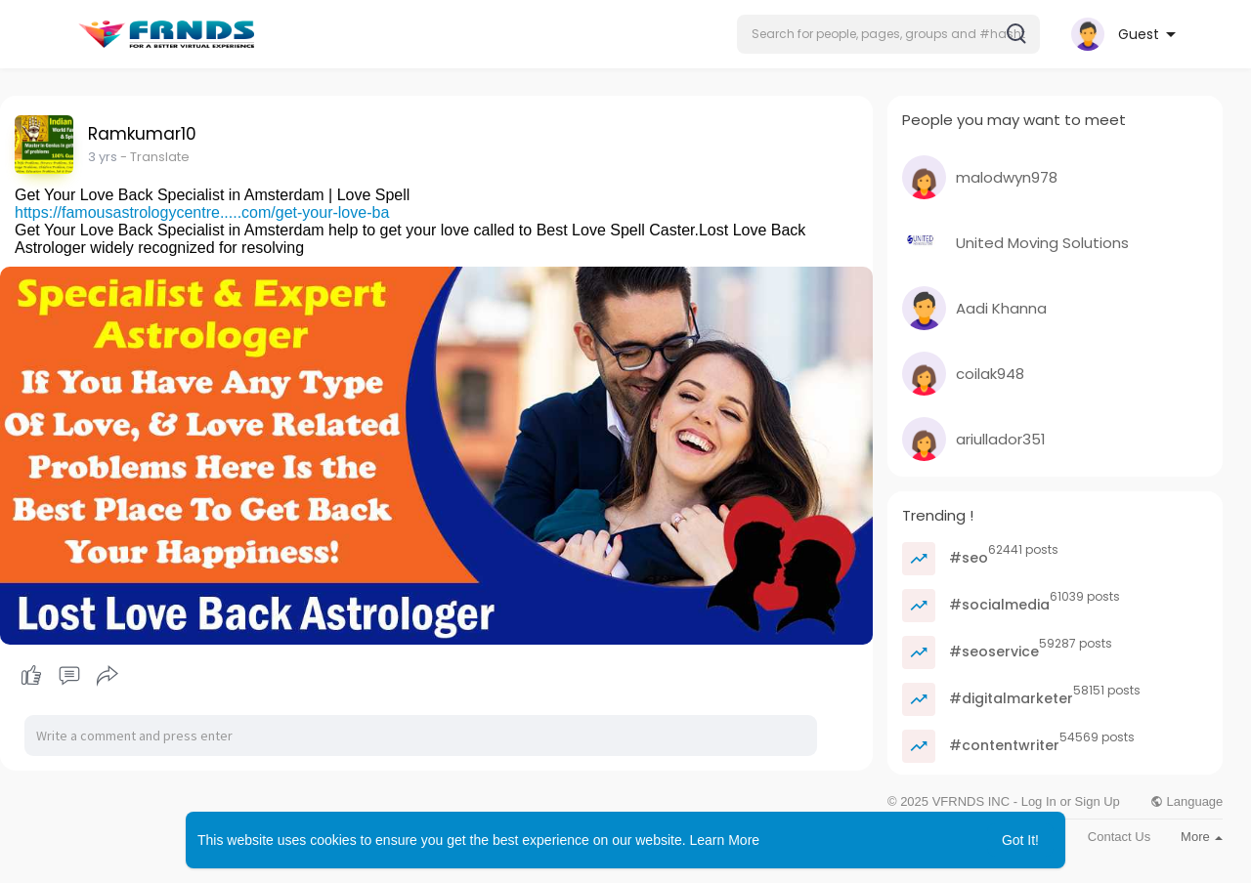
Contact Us (1119, 836)
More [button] (1202, 836)
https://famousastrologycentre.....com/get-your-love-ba (202, 212)
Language (1186, 801)
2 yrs (102, 156)
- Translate (155, 156)
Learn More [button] (725, 840)
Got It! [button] (1020, 840)
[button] (888, 34)
